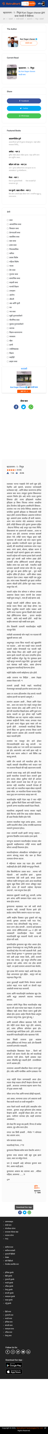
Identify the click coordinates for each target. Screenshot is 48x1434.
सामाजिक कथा (14, 278)
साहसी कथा (13, 282)
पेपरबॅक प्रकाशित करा (12, 1264)
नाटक (11, 266)
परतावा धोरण (9, 1235)
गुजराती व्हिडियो (10, 1254)
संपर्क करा (8, 1225)
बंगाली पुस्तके (9, 1293)
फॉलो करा (28, 43)
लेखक (7, 1257)
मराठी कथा (22, 75)
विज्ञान (11, 353)
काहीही (12, 357)
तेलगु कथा (8, 1336)
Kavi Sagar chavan (28, 39)
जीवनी (11, 299)
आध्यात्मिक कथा (15, 224)
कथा (11, 220)
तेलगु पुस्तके (9, 1290)
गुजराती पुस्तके (9, 1279)
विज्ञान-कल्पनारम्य (15, 332)
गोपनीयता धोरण (10, 1228)
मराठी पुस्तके (9, 1283)
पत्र (10, 307)
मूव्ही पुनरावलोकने (15, 316)
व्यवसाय (12, 336)
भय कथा (12, 311)
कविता (11, 253)
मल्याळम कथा (9, 1329)
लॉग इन (41, 3)
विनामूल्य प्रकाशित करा (30, 3)
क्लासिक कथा (14, 237)
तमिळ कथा (8, 1332)
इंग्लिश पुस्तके (9, 1272)
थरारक (11, 328)
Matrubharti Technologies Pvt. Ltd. (30, 1428)
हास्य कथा (12, 245)
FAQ (6, 1239)
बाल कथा (12, 241)
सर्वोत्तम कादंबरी (10, 1250)
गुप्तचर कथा (13, 274)
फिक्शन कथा (14, 228)
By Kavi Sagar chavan (27, 71)
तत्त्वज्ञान (12, 291)
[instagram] (13, 1352)
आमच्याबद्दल (9, 1222)
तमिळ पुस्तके (9, 1286)
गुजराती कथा (9, 1315)
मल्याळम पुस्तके (10, 1296)
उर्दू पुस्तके (8, 1303)
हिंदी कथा (8, 1312)
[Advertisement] (25, 436)
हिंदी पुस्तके (8, 1276)
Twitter (24, 108)
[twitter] (18, 1352)
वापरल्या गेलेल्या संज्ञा (11, 1232)
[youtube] (23, 1352)
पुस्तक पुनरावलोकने (16, 324)
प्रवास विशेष (13, 257)
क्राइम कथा (13, 361)
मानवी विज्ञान (14, 286)
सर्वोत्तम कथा (9, 1247)
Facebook (24, 101)
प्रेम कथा (12, 270)
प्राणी (11, 345)
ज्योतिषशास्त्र (13, 349)
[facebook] (8, 1352)
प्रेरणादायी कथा (14, 232)
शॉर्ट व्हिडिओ (9, 1261)
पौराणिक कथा (14, 320)
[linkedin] (28, 1352)
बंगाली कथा (9, 1325)
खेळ (10, 341)
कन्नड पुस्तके (9, 1300)
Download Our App (24, 1207)
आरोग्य (11, 295)
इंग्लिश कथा (9, 1322)
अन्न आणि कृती (14, 303)
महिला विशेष (14, 262)
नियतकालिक (13, 249)
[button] (27, 4)
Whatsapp (24, 116)
